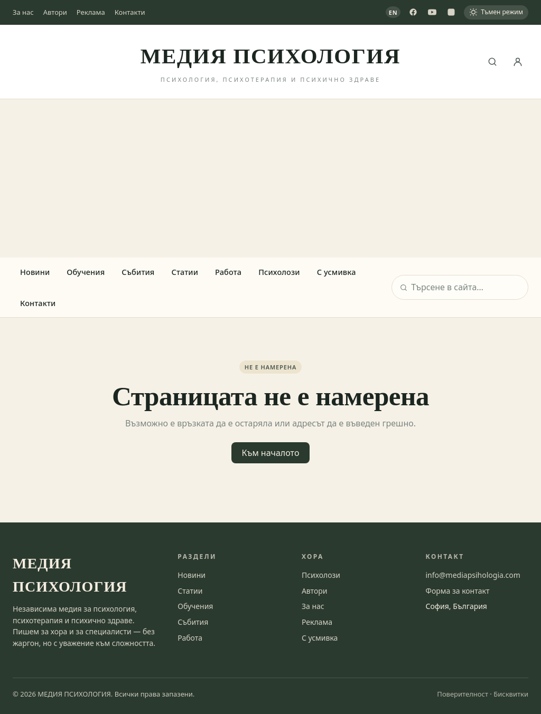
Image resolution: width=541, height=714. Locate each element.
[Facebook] (413, 12)
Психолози (279, 271)
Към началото (271, 453)
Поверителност (462, 694)
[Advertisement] (270, 178)
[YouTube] (432, 12)
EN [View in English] (393, 12)
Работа (228, 271)
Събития (138, 271)
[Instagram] (451, 12)
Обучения (86, 271)
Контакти (130, 12)
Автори (55, 12)
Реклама (91, 12)
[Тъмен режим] (496, 12)
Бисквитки (510, 694)
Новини (35, 271)
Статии (184, 271)
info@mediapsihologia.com (472, 575)
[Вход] (517, 61)
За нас (23, 12)
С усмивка (336, 271)
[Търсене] (492, 61)
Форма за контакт (457, 591)
